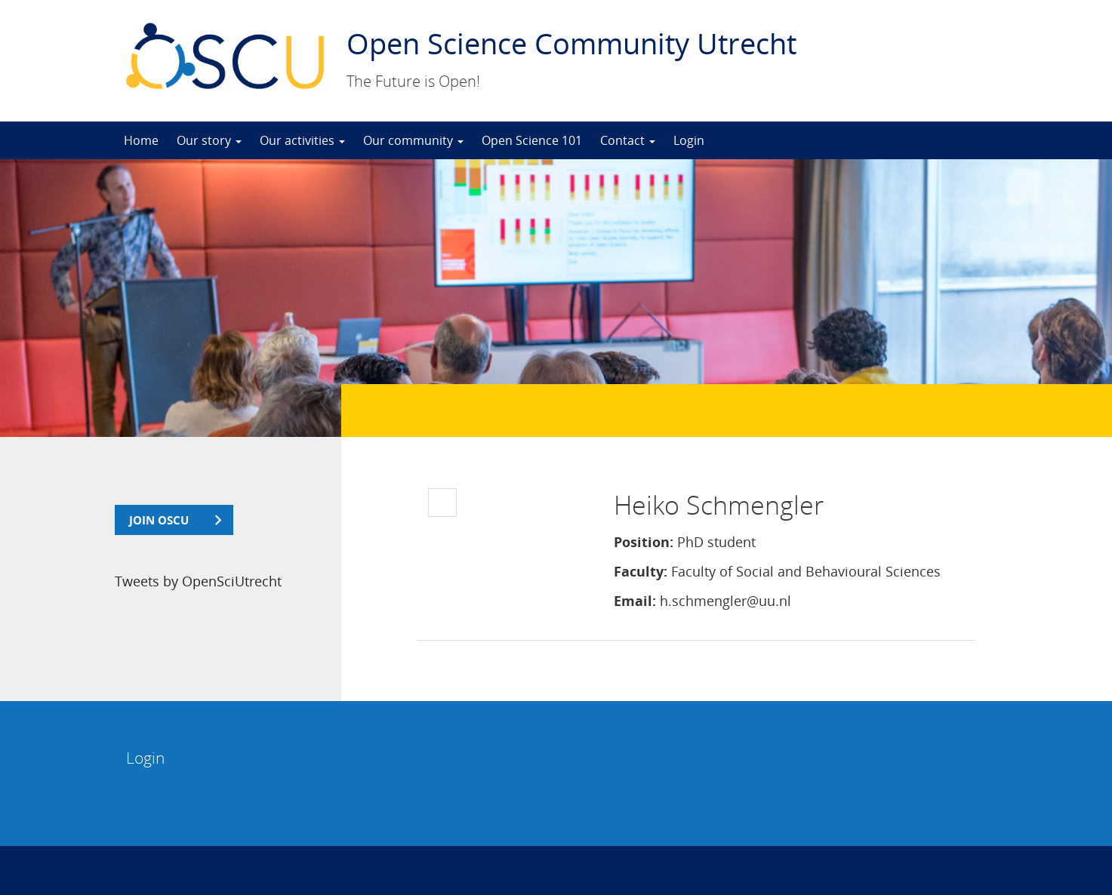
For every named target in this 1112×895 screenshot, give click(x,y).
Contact (627, 140)
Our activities (302, 140)
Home (141, 140)
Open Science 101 (532, 140)
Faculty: (640, 571)
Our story (209, 140)
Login (688, 140)
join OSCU (159, 519)
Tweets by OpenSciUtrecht (198, 581)
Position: (643, 542)
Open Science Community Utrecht (571, 43)
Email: (635, 601)
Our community (413, 140)
